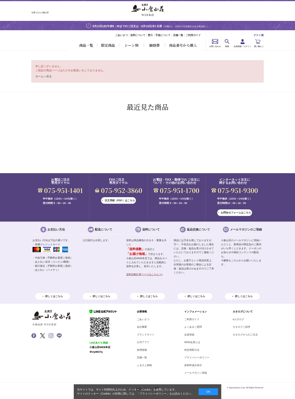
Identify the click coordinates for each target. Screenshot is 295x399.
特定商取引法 (191, 349)
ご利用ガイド (193, 35)
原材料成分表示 (193, 365)
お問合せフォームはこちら (236, 212)
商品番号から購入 (183, 45)
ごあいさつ (121, 35)
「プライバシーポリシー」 (153, 393)
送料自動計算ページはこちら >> (144, 274)
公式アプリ (143, 342)
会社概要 (142, 326)
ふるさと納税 (144, 365)
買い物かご (259, 46)
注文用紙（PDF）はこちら (120, 200)
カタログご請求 (241, 326)
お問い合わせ (215, 46)
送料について (137, 35)
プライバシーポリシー (196, 357)
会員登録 (189, 334)
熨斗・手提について (159, 35)
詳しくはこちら (54, 296)
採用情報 (142, 349)
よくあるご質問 (193, 326)
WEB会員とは (192, 342)
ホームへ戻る (43, 76)
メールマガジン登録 (195, 372)
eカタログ (238, 319)
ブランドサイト (145, 334)
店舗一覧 (178, 35)
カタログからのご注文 (245, 334)
